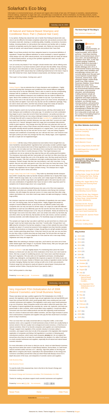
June (81, 292)
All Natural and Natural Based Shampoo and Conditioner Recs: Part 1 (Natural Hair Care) (34, 32)
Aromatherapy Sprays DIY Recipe (87, 171)
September (84, 266)
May (81, 295)
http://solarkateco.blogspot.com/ (85, 33)
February (83, 304)
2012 (80, 245)
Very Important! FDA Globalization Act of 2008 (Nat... (86, 286)
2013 (80, 242)
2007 (80, 311)
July (81, 273)
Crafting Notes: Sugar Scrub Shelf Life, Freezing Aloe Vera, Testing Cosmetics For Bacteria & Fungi (87, 176)
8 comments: (35, 275)
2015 (80, 236)
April (81, 298)
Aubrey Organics (14, 87)
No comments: (36, 383)
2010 (80, 251)
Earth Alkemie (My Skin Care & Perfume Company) (86, 130)
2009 (80, 254)
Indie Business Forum (16, 364)
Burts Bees (13, 143)
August (82, 269)
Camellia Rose (47, 118)
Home (39, 392)
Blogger (77, 411)
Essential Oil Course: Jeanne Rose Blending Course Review (86, 190)
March (82, 301)
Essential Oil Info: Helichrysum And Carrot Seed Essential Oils (86, 210)
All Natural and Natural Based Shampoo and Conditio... (85, 278)
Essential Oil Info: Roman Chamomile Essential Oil (84, 205)
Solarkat (91, 44)
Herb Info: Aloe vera (82, 220)
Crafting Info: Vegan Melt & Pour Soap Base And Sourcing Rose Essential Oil (86, 183)
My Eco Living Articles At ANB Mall (87, 146)
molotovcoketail (61, 411)
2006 (80, 314)
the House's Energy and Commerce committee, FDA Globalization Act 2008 (34, 374)
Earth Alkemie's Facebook (84, 139)
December (83, 260)
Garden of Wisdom (15, 250)
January (83, 307)
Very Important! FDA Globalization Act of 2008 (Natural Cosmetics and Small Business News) (35, 291)
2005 (80, 317)
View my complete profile (84, 118)
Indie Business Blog (15, 360)
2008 (80, 257)
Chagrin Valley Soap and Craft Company (22, 173)
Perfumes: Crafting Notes (84, 224)
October (83, 263)
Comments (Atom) (43, 398)
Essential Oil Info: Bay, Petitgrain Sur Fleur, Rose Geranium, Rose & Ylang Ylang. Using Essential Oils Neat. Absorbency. (86, 197)
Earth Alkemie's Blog (82, 135)
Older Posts (63, 392)
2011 (80, 248)
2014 (80, 239)
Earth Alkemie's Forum (83, 142)
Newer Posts (14, 392)
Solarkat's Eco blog (27, 8)
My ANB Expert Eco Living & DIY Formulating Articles (86, 150)
